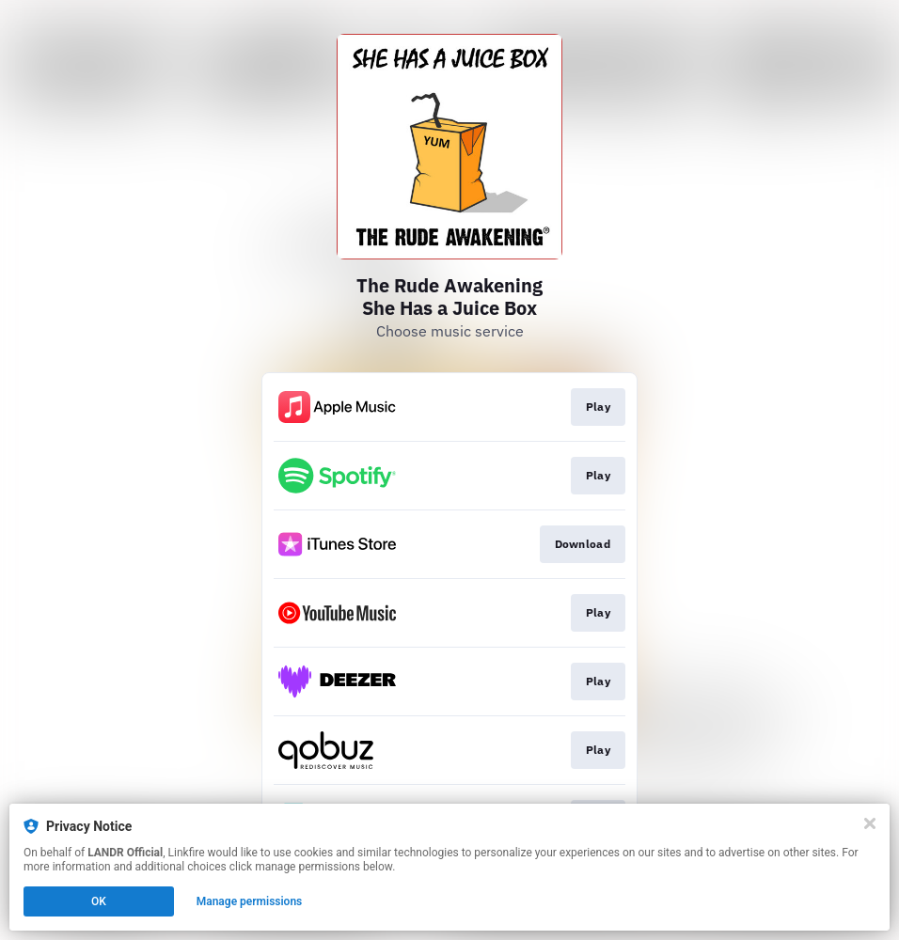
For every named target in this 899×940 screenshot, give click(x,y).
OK (98, 901)
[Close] (870, 823)
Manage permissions (250, 901)
